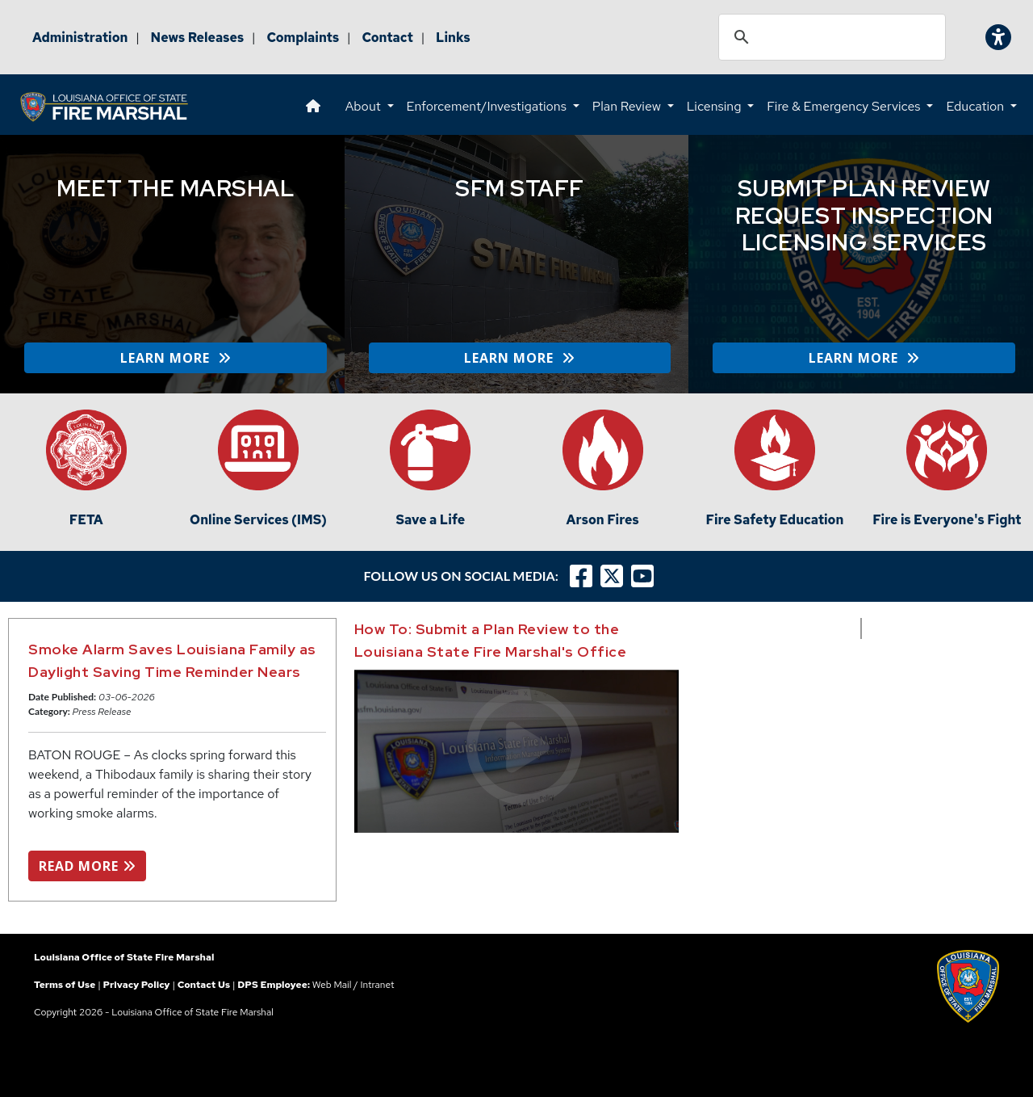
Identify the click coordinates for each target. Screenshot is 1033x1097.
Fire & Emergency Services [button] (845, 106)
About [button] (364, 106)
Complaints (302, 37)
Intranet (378, 984)
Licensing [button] (716, 106)
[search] (829, 37)
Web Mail (332, 984)
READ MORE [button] (87, 866)
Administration (80, 37)
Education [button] (976, 106)
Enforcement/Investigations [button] (488, 106)
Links (453, 37)
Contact (387, 37)
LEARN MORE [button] (175, 358)
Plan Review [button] (628, 106)
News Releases (198, 37)
